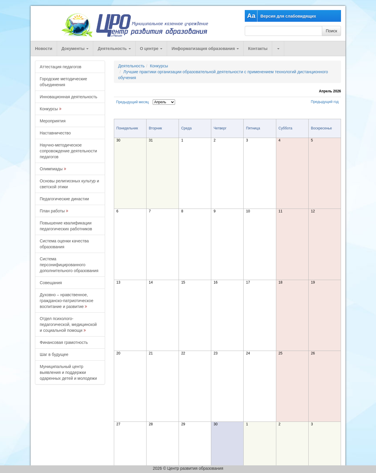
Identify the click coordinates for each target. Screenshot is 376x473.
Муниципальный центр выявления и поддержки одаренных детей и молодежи (68, 372)
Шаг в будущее (54, 354)
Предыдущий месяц (132, 102)
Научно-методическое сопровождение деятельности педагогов (68, 151)
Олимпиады (51, 168)
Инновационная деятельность (68, 96)
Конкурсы (49, 108)
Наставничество (55, 133)
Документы (75, 48)
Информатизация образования (205, 48)
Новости (43, 48)
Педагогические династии (64, 198)
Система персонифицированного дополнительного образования (69, 265)
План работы (52, 211)
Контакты (257, 48)
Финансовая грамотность (64, 342)
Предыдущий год (325, 102)
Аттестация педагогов (60, 66)
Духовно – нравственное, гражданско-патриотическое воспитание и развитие (66, 300)
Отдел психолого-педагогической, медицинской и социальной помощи (68, 324)
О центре (151, 48)
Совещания (51, 282)
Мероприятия (53, 121)
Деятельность (114, 48)
